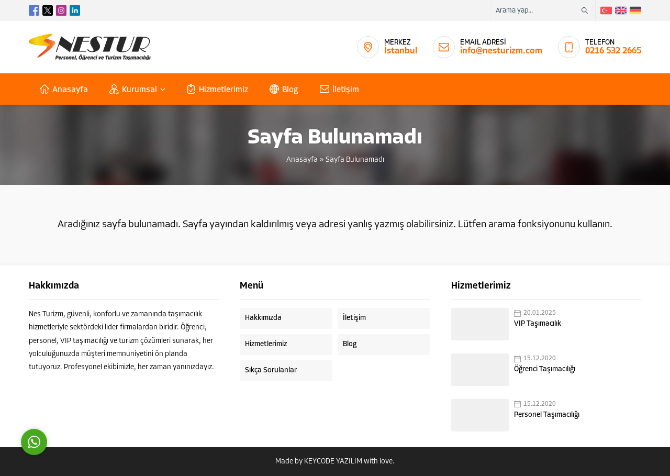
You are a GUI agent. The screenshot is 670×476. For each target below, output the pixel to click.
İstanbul (400, 51)
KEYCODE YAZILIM (333, 462)
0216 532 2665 (613, 51)
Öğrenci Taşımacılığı (544, 369)
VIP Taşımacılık (537, 324)
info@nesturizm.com (501, 51)
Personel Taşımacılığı (546, 415)
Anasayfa (302, 160)
